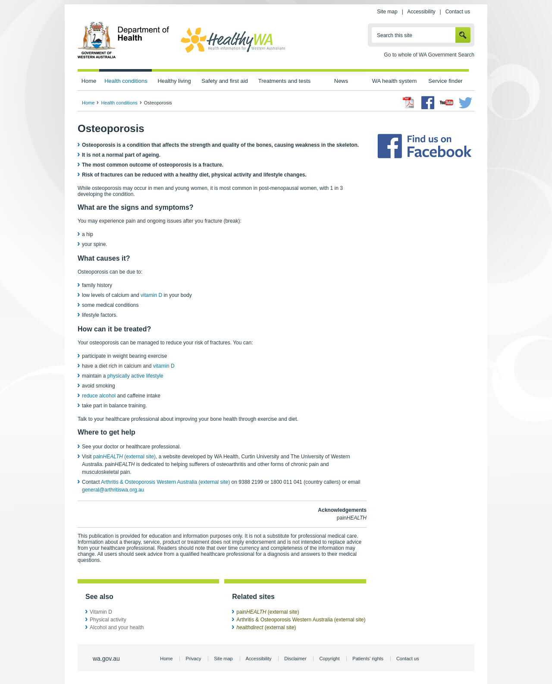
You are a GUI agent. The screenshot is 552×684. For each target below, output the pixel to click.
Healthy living (174, 81)
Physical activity (108, 620)
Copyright (329, 658)
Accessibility (421, 12)
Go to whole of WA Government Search (429, 55)
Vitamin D (101, 612)
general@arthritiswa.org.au (113, 490)
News (341, 81)
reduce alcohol (99, 396)
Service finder (445, 81)
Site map (387, 12)
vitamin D (151, 295)
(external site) (266, 627)
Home (89, 81)
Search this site (394, 35)
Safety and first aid (224, 81)
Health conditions (125, 81)
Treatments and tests (284, 81)
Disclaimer (295, 658)
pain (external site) (124, 457)
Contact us (457, 12)
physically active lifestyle (135, 376)
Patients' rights (367, 658)
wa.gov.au (106, 658)
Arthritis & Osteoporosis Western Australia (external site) (165, 482)
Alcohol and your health (117, 627)
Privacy (193, 658)
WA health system (394, 81)
